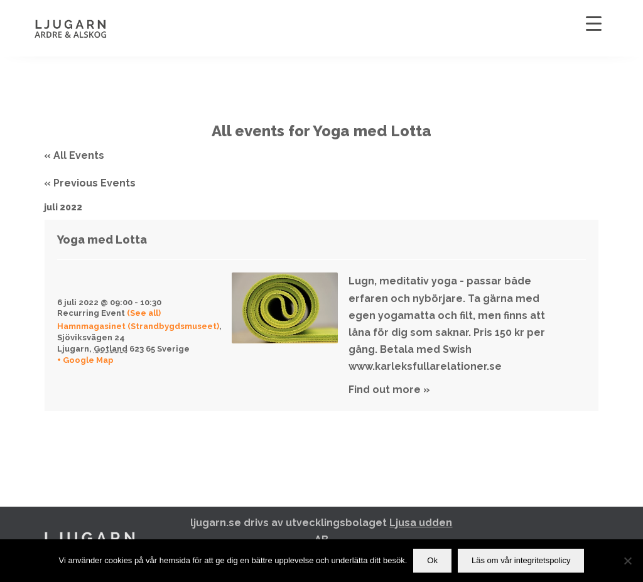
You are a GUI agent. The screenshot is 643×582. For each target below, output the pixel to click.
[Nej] (627, 560)
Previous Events (90, 183)
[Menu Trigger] (593, 23)
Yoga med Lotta (102, 239)
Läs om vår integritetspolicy (521, 560)
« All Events (74, 155)
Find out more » (389, 390)
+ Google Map (85, 360)
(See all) (144, 313)
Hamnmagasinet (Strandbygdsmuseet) (138, 326)
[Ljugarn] (83, 28)
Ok (432, 560)
